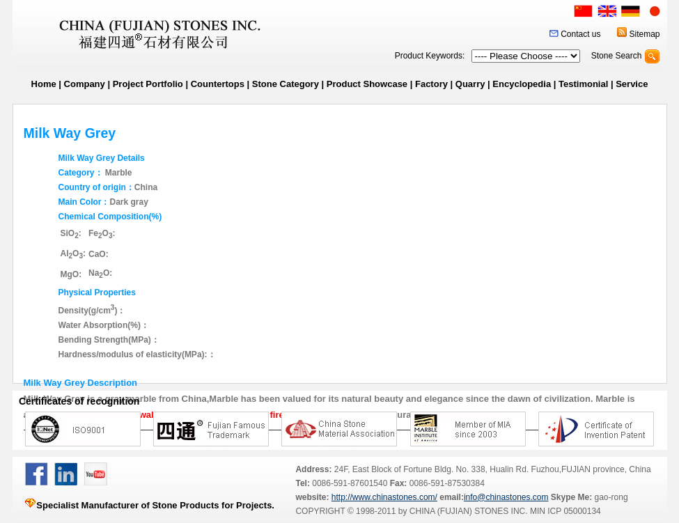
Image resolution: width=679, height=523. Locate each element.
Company (84, 84)
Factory (431, 84)
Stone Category (285, 84)
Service (632, 84)
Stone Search (616, 56)
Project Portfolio (148, 84)
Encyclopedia (521, 84)
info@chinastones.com (506, 497)
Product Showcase (367, 84)
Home (43, 84)
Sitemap (644, 34)
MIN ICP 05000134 (564, 511)
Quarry (470, 84)
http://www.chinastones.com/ (384, 497)
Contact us (580, 34)
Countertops (217, 84)
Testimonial (583, 84)
